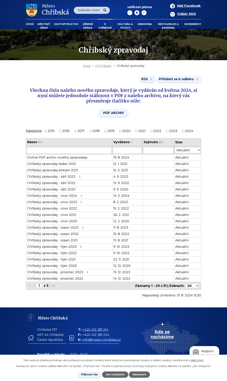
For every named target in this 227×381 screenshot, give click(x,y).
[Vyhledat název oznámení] (69, 150)
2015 (51, 131)
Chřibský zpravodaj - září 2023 (54, 177)
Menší (129, 12)
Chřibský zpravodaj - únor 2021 (51, 215)
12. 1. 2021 (120, 164)
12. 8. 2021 (120, 240)
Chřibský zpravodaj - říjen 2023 (55, 247)
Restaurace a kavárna (168, 26)
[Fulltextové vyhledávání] (92, 10)
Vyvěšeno (121, 142)
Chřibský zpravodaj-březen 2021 (52, 170)
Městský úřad (44, 26)
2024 (189, 131)
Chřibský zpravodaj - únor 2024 (55, 196)
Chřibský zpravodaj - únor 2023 (55, 202)
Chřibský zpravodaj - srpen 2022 (53, 234)
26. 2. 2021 (121, 215)
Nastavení (139, 374)
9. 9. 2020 (120, 189)
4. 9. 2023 (120, 177)
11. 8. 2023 (120, 228)
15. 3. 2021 (120, 170)
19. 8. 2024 (121, 157)
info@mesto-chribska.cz (101, 340)
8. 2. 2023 (120, 202)
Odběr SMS (186, 14)
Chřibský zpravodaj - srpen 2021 (52, 240)
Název (33, 142)
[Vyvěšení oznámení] (127, 150)
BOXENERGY (193, 24)
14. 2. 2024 (121, 196)
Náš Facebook (189, 6)
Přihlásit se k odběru (179, 79)
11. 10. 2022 (121, 253)
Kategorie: (34, 131)
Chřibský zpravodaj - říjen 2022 (52, 253)
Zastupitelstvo (66, 24)
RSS (147, 79)
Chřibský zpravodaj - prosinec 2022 (55, 278)
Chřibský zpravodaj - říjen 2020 (52, 266)
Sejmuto (152, 142)
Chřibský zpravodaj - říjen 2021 (51, 259)
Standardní (136, 12)
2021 (142, 131)
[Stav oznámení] (187, 150)
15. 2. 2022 (121, 208)
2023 (173, 131)
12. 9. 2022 (121, 183)
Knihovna (145, 24)
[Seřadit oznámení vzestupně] (41, 141)
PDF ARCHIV (113, 113)
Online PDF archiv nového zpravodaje (57, 157)
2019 (111, 131)
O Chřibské (105, 26)
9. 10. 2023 (121, 247)
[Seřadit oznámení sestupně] (41, 142)
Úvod (30, 24)
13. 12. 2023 (121, 272)
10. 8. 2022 (121, 234)
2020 (126, 131)
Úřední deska (88, 26)
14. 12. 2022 (121, 278)
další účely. (197, 360)
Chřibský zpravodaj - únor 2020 (52, 221)
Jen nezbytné (115, 374)
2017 (81, 131)
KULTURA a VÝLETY (125, 26)
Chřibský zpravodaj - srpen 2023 (56, 228)
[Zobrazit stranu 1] (39, 285)
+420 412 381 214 (95, 329)
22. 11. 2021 (121, 259)
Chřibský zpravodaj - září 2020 (51, 189)
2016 (66, 131)
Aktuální (182, 157)
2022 (157, 131)
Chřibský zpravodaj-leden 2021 (51, 164)
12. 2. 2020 (121, 221)
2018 (95, 131)
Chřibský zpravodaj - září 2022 (51, 183)
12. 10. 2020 (122, 266)
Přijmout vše (89, 374)
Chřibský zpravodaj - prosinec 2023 (58, 272)
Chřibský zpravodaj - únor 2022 (52, 208)
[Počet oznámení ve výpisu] (192, 285)
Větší (144, 12)
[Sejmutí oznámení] (158, 150)
